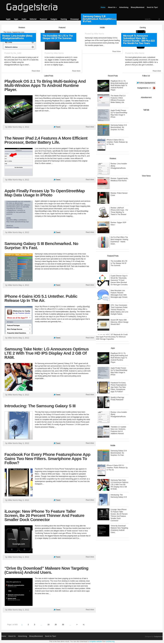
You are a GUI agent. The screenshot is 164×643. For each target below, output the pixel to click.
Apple (8, 19)
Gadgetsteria (158, 636)
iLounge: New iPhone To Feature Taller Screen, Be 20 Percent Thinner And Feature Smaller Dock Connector (44, 515)
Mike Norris (59, 53)
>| (83, 625)
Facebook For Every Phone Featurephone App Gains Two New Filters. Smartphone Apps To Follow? (47, 458)
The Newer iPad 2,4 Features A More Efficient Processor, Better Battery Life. (45, 140)
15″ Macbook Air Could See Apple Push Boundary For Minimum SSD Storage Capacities (112, 337)
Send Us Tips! (152, 7)
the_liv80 (17, 53)
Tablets (114, 19)
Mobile (94, 19)
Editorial (33, 19)
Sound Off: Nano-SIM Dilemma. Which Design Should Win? (119, 322)
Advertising (123, 7)
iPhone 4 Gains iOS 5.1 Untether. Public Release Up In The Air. (40, 298)
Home (103, 7)
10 (48, 625)
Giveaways (74, 19)
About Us (112, 7)
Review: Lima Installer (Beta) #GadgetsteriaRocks (17, 37)
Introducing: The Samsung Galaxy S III (39, 406)
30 (63, 625)
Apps (16, 19)
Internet (85, 19)
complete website (95, 641)
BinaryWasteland (137, 7)
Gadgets (53, 19)
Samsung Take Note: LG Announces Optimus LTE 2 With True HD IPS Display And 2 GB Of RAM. (46, 353)
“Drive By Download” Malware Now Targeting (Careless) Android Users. (46, 570)
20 (56, 625)
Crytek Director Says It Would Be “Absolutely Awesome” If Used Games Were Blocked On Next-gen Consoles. (119, 280)
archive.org (110, 641)
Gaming (64, 19)
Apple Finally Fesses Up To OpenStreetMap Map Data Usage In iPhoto (44, 193)
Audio (24, 19)
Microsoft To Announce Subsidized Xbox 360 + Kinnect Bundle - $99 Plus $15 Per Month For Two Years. (139, 39)
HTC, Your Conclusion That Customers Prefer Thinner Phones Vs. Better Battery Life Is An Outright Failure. (119, 309)
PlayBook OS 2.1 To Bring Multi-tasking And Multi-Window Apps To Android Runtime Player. (45, 85)
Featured (43, 19)
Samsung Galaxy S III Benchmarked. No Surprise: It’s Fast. (41, 245)
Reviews (104, 19)
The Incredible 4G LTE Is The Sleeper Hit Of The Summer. (58, 37)
